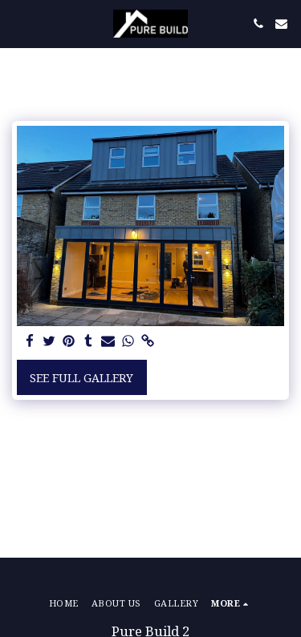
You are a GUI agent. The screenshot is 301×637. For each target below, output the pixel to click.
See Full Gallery (81, 377)
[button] (17, 22)
